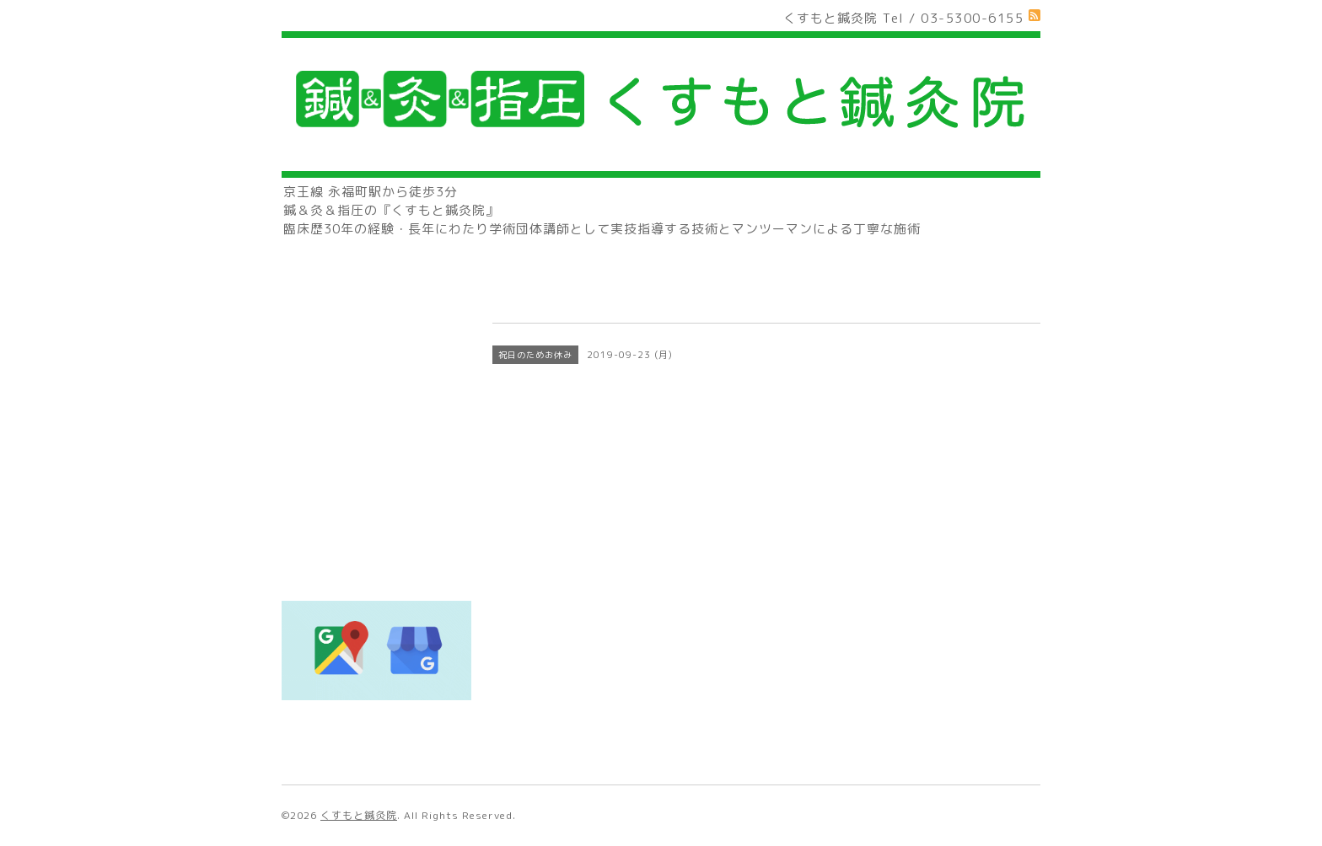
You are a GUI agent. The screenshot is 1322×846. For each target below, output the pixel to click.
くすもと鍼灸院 (358, 815)
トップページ (330, 298)
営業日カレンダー (344, 433)
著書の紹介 (323, 567)
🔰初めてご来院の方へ (359, 331)
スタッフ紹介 (330, 399)
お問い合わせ (330, 466)
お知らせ (317, 534)
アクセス (317, 500)
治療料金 (317, 365)
